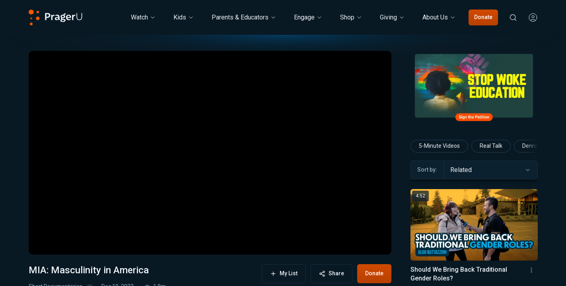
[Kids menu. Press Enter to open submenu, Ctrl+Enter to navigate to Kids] (184, 17)
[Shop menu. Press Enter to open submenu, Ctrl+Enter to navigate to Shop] (351, 17)
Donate (483, 17)
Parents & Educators (244, 17)
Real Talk (491, 146)
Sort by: (427, 169)
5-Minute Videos (439, 146)
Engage (308, 17)
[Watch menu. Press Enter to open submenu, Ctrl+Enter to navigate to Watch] (143, 17)
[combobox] (490, 170)
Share (331, 273)
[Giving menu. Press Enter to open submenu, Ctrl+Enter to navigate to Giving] (392, 17)
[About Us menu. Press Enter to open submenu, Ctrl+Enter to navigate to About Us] (439, 17)
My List (284, 273)
